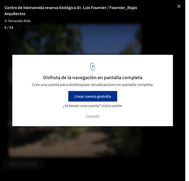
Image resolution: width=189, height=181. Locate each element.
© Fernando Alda (18, 21)
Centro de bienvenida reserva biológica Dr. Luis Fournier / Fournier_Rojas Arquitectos (71, 11)
